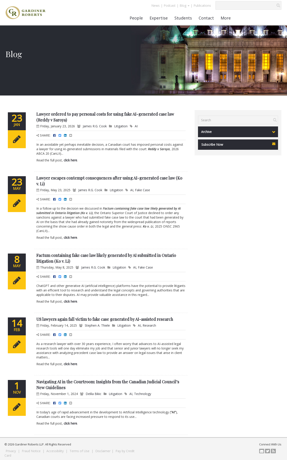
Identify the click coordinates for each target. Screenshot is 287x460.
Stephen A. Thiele (97, 325)
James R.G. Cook (95, 126)
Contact (206, 18)
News (155, 5)
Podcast (170, 5)
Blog (184, 5)
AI (136, 126)
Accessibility (55, 451)
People (136, 18)
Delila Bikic (93, 394)
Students (183, 18)
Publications (202, 5)
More (226, 18)
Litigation (121, 126)
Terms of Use (80, 451)
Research (149, 325)
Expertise (159, 18)
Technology (142, 394)
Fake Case (142, 190)
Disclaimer (103, 451)
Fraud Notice (31, 451)
